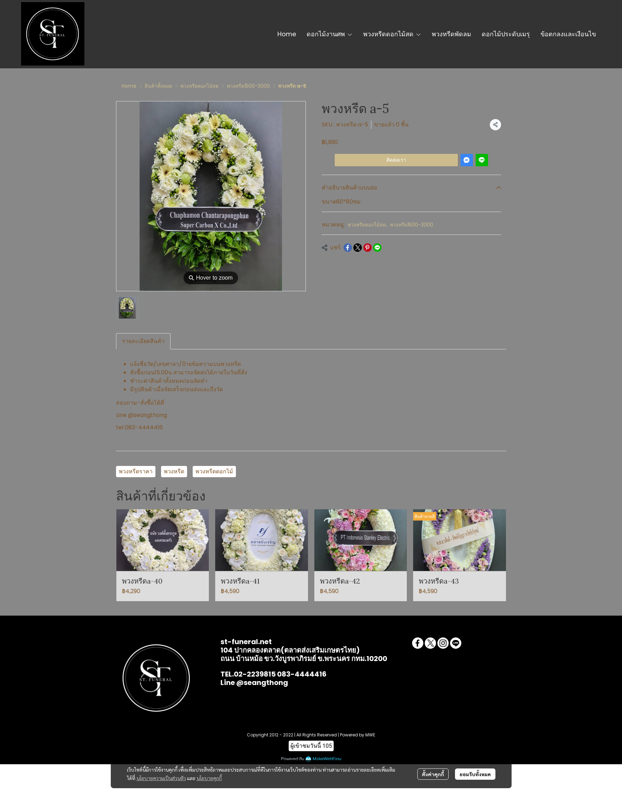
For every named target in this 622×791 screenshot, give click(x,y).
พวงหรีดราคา (136, 471)
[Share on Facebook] (348, 247)
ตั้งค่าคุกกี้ (433, 774)
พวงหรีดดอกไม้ (214, 471)
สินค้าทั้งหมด (158, 85)
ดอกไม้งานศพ (330, 34)
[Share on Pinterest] (367, 247)
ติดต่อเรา (396, 159)
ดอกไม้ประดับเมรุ (506, 34)
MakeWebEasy (327, 759)
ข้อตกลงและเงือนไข (568, 34)
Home (286, 34)
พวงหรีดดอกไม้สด (392, 34)
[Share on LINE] (377, 247)
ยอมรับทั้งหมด (475, 774)
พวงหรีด (174, 471)
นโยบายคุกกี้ (209, 778)
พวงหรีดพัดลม (451, 34)
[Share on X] (357, 247)
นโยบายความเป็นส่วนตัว (161, 778)
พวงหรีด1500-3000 (248, 85)
